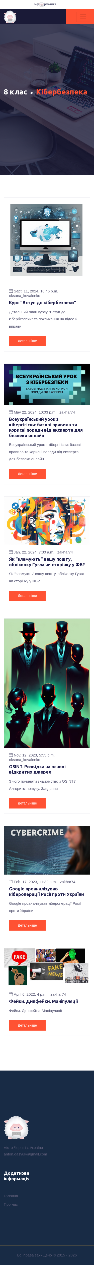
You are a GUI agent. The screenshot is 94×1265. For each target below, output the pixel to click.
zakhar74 (67, 412)
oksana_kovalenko (24, 295)
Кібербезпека (61, 91)
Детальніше (27, 341)
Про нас (11, 1204)
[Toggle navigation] (83, 17)
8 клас (15, 91)
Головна (11, 1196)
